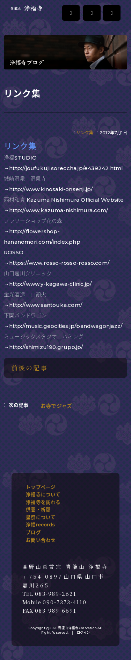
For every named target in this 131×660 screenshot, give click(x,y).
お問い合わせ (41, 540)
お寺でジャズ (56, 406)
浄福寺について (43, 494)
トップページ (41, 487)
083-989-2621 (56, 594)
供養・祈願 (38, 509)
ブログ (33, 532)
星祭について (41, 517)
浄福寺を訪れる (43, 502)
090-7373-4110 (65, 602)
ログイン (83, 632)
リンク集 (84, 132)
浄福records (40, 524)
